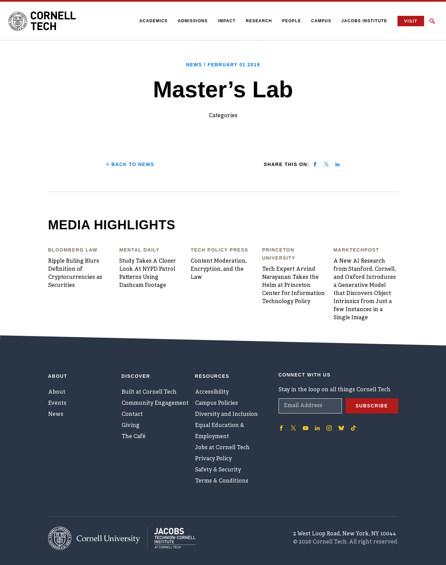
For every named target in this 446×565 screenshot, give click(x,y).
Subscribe (372, 405)
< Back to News (130, 164)
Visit (410, 21)
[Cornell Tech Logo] (42, 21)
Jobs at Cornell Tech (222, 447)
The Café (134, 436)
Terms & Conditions (221, 481)
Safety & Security (218, 470)
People (291, 21)
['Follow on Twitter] (293, 428)
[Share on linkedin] (338, 164)
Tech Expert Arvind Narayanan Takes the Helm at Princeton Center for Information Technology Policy (293, 285)
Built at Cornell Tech (149, 392)
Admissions (193, 21)
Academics (153, 21)
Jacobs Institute (364, 21)
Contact (132, 414)
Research (259, 21)
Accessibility (212, 392)
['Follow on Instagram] (329, 428)
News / (223, 64)
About (56, 392)
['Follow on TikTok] (353, 428)
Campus (321, 21)
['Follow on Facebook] (281, 428)
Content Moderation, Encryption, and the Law (219, 269)
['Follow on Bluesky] (341, 428)
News (55, 414)
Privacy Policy (213, 459)
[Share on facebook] (315, 164)
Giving (130, 425)
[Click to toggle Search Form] (432, 21)
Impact (227, 21)
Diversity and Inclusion (226, 414)
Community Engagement (155, 403)
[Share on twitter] (326, 164)
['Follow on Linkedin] (317, 428)
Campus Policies (216, 403)
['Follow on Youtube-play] (305, 428)
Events (57, 403)
